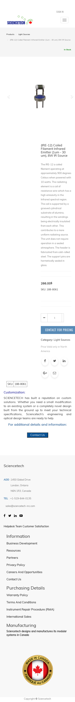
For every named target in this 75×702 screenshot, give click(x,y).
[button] (10, 112)
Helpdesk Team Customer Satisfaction (26, 526)
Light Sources (24, 34)
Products (10, 34)
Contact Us (37, 435)
